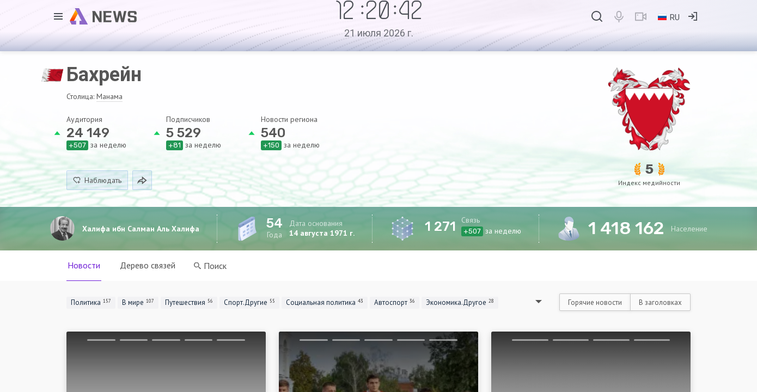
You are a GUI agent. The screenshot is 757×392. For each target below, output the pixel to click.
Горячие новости (595, 302)
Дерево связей (147, 265)
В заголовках (660, 302)
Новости (84, 265)
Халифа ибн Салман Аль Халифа (140, 229)
